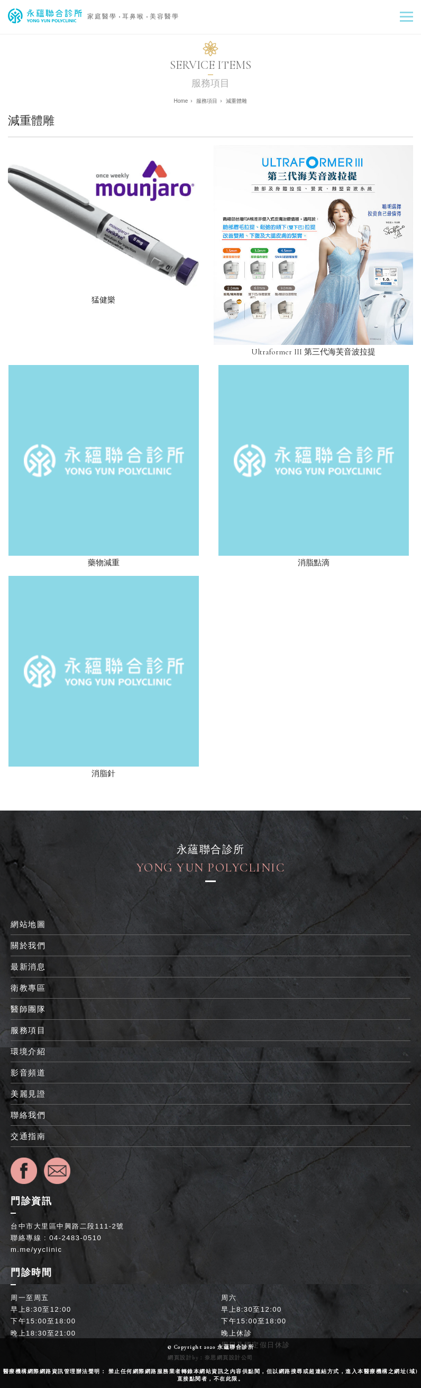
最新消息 (28, 966)
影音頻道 (28, 1072)
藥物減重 (104, 562)
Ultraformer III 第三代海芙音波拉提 (313, 352)
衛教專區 (28, 987)
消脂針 (103, 773)
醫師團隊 (28, 1008)
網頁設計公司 (235, 1358)
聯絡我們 (28, 1114)
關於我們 (28, 945)
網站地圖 (28, 924)
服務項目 (28, 1030)
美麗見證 (28, 1093)
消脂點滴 (314, 562)
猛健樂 (103, 300)
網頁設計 (180, 1358)
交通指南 (28, 1136)
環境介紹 (28, 1051)
